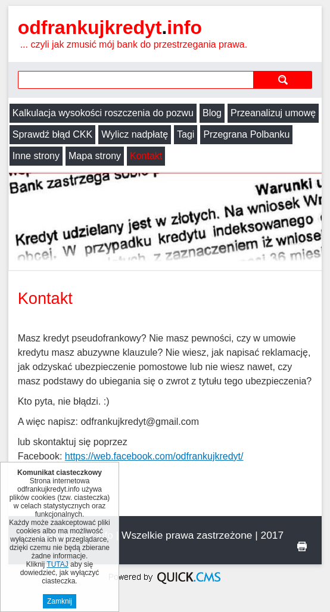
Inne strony (36, 156)
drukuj (302, 546)
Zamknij (59, 601)
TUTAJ (57, 564)
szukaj (282, 79)
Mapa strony (95, 156)
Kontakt (146, 156)
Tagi (185, 134)
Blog (212, 113)
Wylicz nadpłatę (134, 134)
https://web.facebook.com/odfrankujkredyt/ (154, 456)
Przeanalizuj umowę (273, 113)
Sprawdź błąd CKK (52, 134)
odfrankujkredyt (110, 27)
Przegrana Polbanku (246, 134)
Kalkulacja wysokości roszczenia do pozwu (103, 113)
